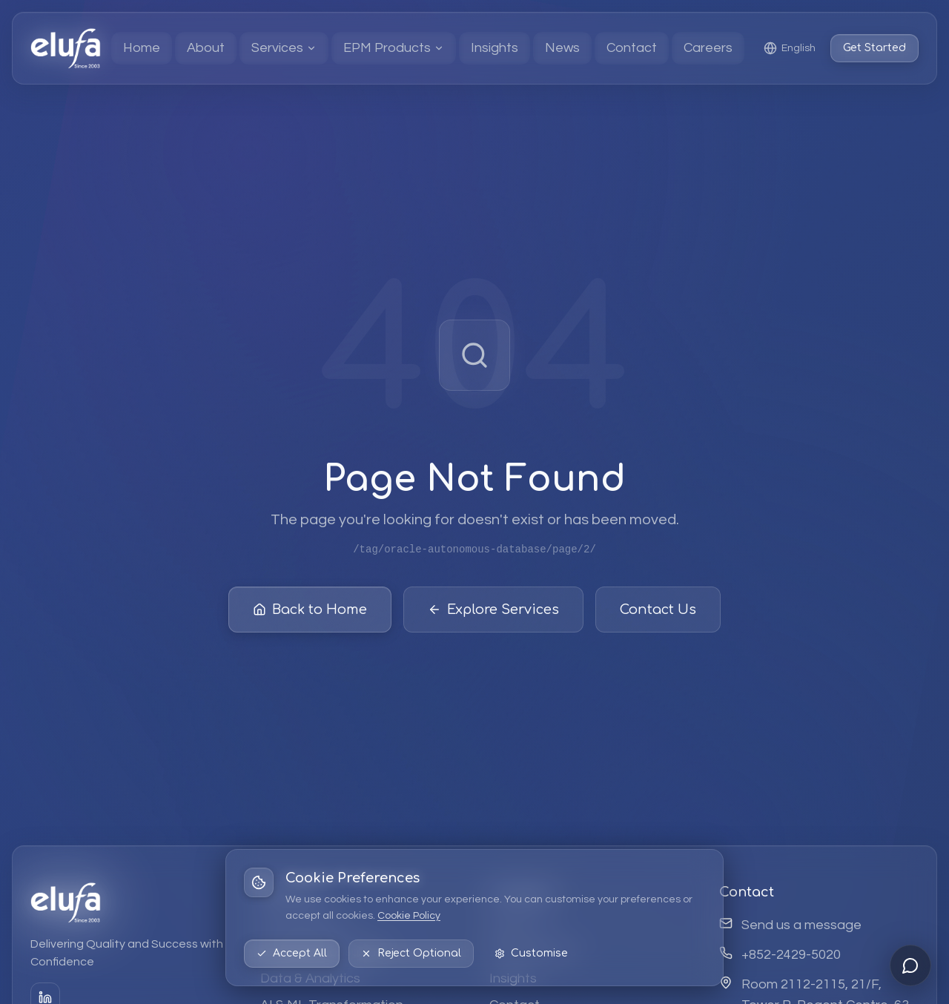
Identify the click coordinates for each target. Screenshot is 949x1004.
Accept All (292, 953)
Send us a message (801, 925)
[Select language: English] (789, 48)
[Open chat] (910, 965)
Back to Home (310, 609)
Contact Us (658, 609)
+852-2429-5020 (791, 955)
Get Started (874, 47)
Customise (531, 953)
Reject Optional (411, 953)
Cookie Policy (408, 916)
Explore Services (493, 609)
